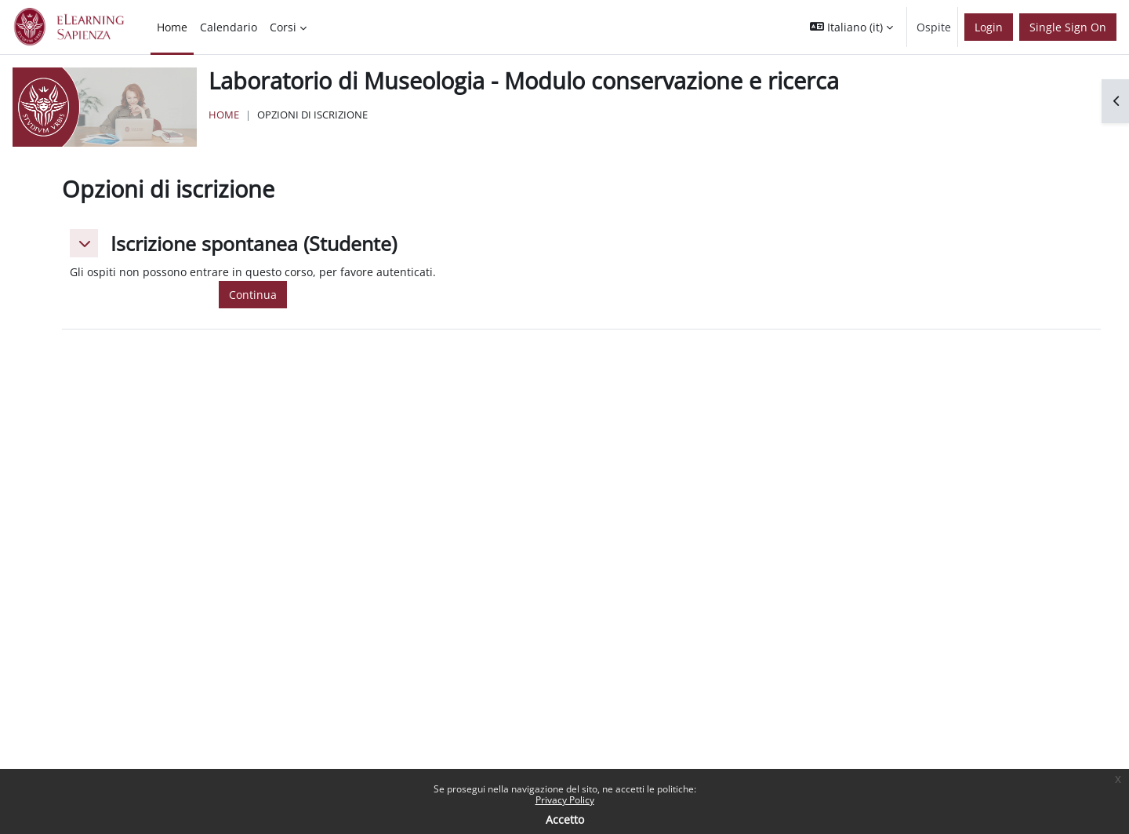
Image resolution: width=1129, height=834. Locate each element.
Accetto (565, 819)
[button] (851, 27)
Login (989, 27)
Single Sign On (1067, 27)
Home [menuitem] (172, 27)
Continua (253, 294)
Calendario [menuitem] (228, 27)
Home (224, 114)
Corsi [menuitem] (283, 27)
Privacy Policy (564, 800)
